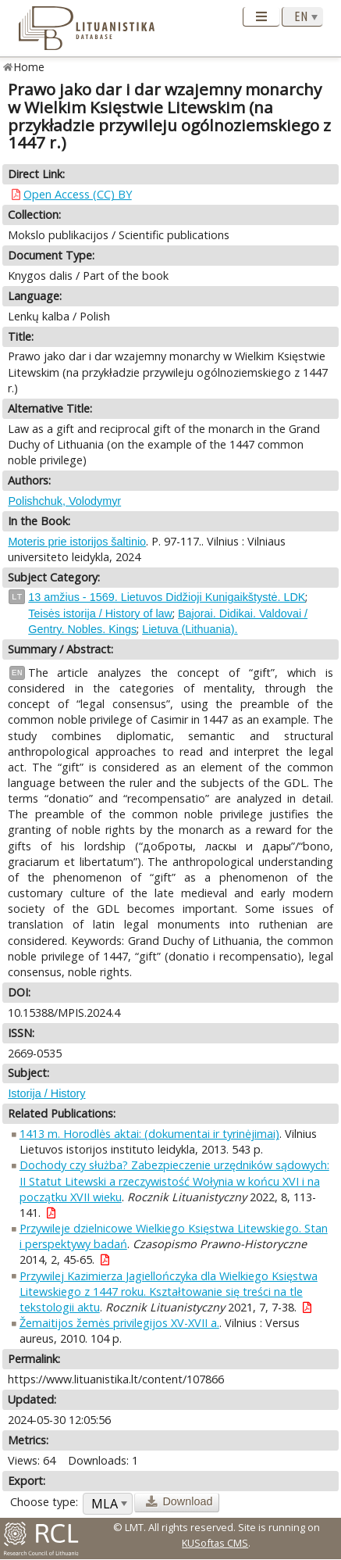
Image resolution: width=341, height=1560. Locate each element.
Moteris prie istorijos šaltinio (77, 541)
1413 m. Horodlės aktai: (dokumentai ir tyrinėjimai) (149, 1133)
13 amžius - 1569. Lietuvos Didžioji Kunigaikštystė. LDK (166, 597)
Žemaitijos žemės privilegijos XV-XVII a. (119, 1322)
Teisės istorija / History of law (100, 613)
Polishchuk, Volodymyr (64, 501)
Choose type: (44, 1501)
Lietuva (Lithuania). (189, 629)
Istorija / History (46, 1093)
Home (29, 66)
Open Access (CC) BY (77, 194)
